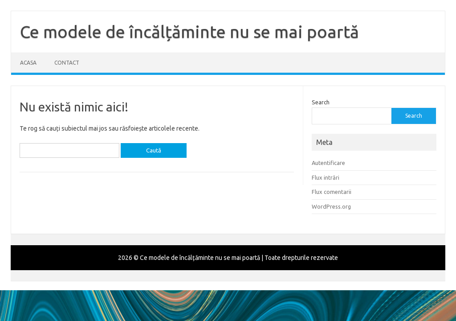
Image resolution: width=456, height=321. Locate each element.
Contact (66, 63)
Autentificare (328, 163)
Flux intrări (325, 177)
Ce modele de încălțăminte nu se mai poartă (189, 31)
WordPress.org (331, 206)
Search (321, 102)
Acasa (28, 63)
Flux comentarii (331, 192)
